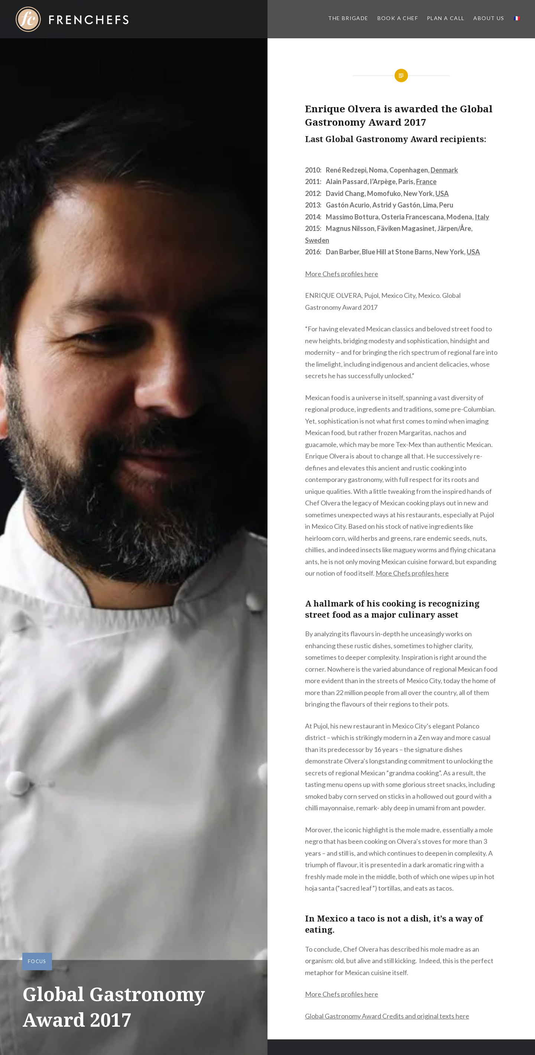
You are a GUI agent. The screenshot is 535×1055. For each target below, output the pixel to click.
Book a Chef (397, 18)
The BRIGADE (348, 18)
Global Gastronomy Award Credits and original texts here (387, 1016)
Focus (37, 961)
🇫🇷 (516, 18)
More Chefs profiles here (341, 274)
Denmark (444, 170)
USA (442, 193)
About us (488, 18)
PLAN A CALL (445, 18)
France (426, 181)
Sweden (317, 240)
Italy (482, 217)
